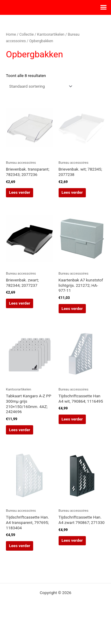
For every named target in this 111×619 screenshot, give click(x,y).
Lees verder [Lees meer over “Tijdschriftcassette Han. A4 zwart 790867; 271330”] (72, 540)
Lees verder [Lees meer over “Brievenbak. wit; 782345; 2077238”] (72, 192)
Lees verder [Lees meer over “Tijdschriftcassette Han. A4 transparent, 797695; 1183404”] (19, 545)
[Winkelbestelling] (39, 86)
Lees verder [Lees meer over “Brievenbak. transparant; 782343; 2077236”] (19, 192)
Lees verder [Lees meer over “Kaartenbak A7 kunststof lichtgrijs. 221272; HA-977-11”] (72, 308)
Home (11, 34)
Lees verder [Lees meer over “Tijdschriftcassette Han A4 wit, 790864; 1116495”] (72, 419)
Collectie (26, 34)
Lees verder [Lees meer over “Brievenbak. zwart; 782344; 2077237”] (19, 303)
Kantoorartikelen (50, 34)
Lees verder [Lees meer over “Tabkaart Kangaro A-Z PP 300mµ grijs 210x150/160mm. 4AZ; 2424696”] (19, 429)
